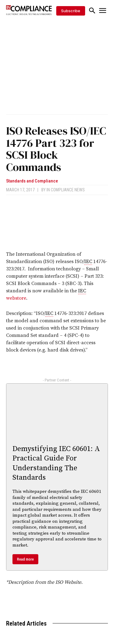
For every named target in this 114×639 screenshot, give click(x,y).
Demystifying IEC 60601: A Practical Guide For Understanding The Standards (56, 463)
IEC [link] (88, 261)
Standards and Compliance (32, 181)
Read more (25, 559)
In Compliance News (66, 189)
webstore (16, 298)
